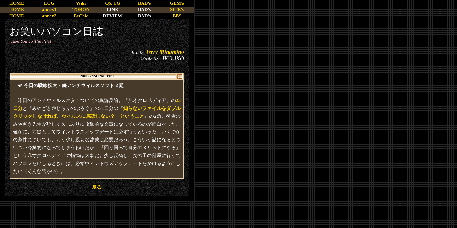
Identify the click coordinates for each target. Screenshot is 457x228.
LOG (49, 3)
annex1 (49, 9)
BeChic (81, 15)
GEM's (177, 3)
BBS (177, 15)
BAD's (144, 3)
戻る (97, 187)
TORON (80, 9)
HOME (16, 3)
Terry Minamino (164, 52)
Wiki (81, 3)
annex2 (49, 15)
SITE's (177, 9)
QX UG (112, 3)
